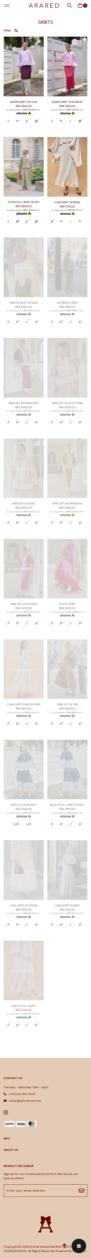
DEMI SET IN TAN (67, 704)
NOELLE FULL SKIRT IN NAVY (67, 804)
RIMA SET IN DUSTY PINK (67, 403)
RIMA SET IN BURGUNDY (24, 403)
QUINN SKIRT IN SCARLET (67, 102)
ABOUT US (11, 1150)
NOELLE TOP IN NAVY (23, 804)
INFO (7, 1138)
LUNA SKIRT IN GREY (67, 905)
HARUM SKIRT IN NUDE (23, 302)
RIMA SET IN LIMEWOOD (67, 503)
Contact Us (13, 1078)
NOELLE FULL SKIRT (23, 1006)
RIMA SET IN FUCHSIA (23, 604)
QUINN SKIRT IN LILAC (23, 102)
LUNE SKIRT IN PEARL (67, 202)
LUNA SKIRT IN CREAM (24, 905)
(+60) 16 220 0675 (19, 1094)
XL (80, 221)
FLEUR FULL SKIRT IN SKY (23, 202)
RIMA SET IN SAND (23, 503)
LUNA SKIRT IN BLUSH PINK (24, 704)
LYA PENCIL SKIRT (67, 302)
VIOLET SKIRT (67, 604)
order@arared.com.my (22, 1101)
